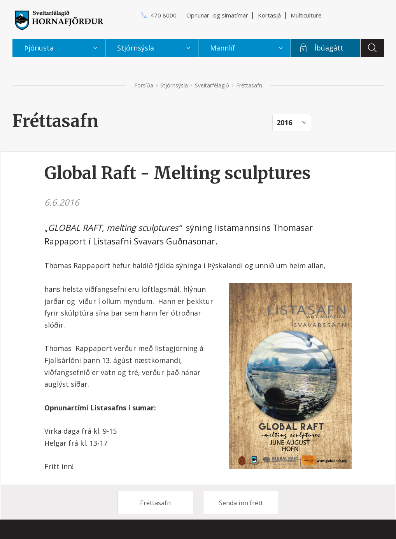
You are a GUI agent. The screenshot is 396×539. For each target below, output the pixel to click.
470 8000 (164, 15)
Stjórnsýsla (174, 85)
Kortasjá (269, 15)
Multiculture (306, 15)
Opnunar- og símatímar (217, 15)
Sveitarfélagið (212, 85)
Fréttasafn (155, 503)
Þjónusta (39, 47)
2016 (284, 122)
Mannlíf (222, 47)
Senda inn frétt (241, 503)
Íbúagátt (328, 47)
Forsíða (143, 85)
